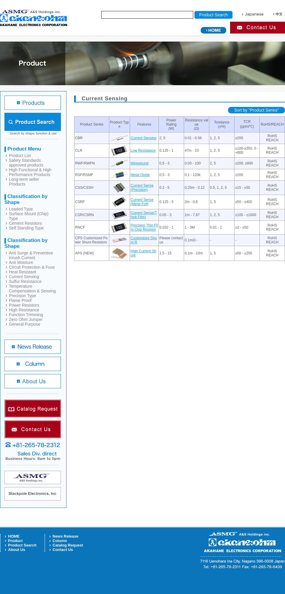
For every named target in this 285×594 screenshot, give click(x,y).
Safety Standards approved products (26, 162)
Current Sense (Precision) (142, 187)
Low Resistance (143, 150)
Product (15, 540)
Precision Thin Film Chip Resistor (144, 227)
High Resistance (24, 310)
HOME (14, 536)
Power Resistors (24, 305)
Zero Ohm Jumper (26, 319)
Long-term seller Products (24, 181)
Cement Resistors (25, 223)
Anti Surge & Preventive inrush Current (31, 255)
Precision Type (22, 295)
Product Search (22, 545)
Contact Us (63, 549)
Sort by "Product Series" (256, 110)
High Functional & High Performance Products (30, 172)
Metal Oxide (140, 175)
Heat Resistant (22, 272)
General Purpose (24, 324)
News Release (65, 536)
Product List (20, 155)
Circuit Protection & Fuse (32, 267)
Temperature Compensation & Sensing (32, 288)
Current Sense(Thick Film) (144, 215)
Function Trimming (26, 314)
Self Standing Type (26, 228)
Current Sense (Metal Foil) (142, 202)
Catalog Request (68, 545)
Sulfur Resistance (25, 281)
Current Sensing (24, 276)
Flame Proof (20, 300)
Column (60, 540)
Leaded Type (21, 209)
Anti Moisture (21, 262)
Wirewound (139, 163)
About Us (16, 549)
